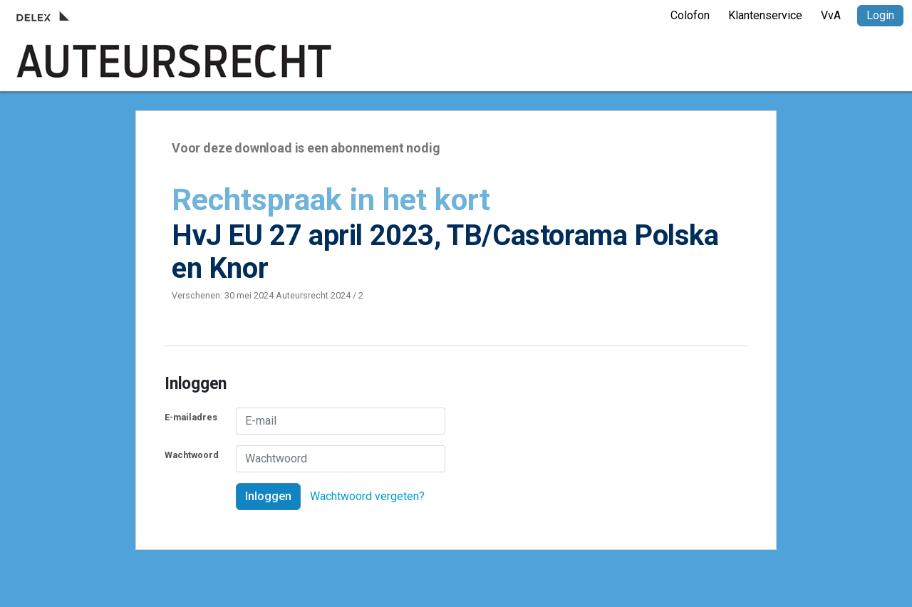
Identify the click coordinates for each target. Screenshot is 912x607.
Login (880, 15)
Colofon (690, 15)
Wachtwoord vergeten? (367, 496)
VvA (831, 15)
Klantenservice (765, 15)
